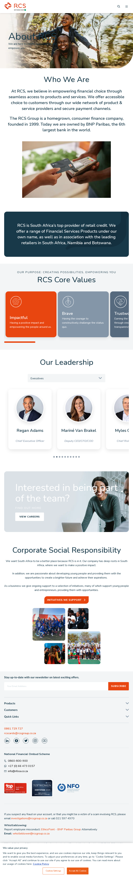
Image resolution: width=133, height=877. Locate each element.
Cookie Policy (41, 865)
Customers (10, 710)
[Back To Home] (15, 6)
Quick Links (11, 716)
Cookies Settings (53, 872)
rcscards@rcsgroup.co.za (20, 733)
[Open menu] (126, 6)
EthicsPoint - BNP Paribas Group (61, 829)
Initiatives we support (64, 600)
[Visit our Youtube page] (44, 741)
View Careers (29, 516)
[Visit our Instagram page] (35, 741)
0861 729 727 (13, 729)
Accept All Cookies (77, 872)
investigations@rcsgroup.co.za (29, 818)
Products (9, 703)
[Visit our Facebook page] (16, 741)
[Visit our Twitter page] (26, 741)
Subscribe (118, 686)
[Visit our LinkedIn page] (7, 741)
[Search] (119, 6)
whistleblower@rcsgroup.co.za (31, 833)
